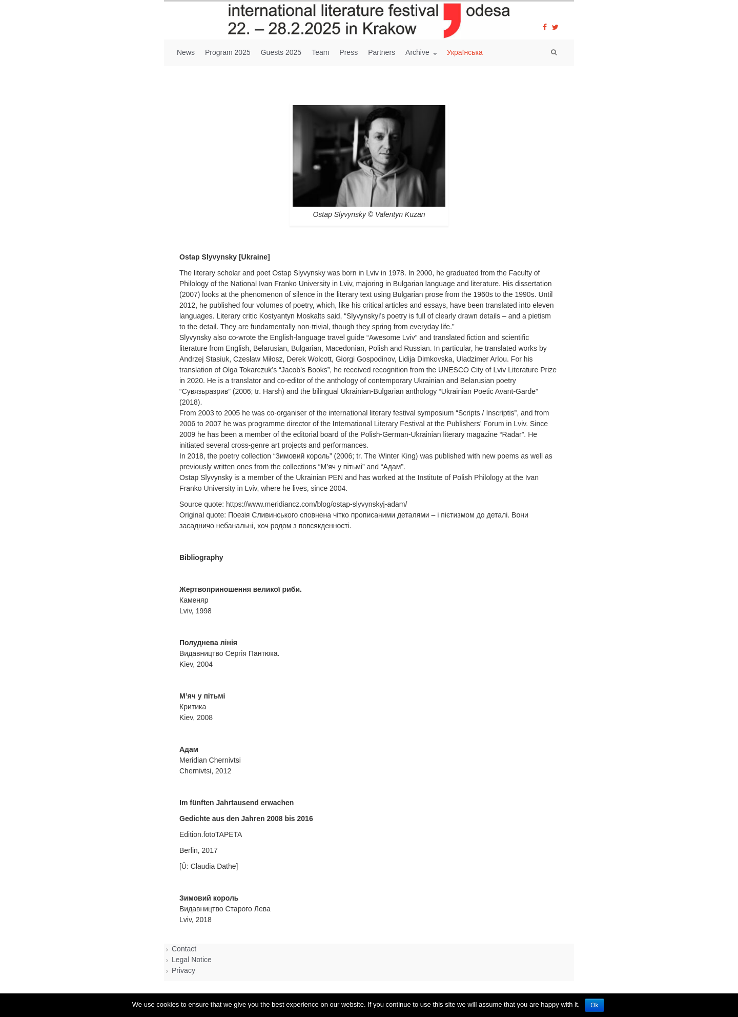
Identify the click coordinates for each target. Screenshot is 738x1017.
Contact (184, 949)
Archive (418, 52)
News (186, 52)
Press (348, 52)
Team (320, 52)
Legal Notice (192, 959)
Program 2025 (228, 52)
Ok (594, 1005)
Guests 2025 (281, 52)
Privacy (183, 970)
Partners (381, 52)
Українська (465, 52)
